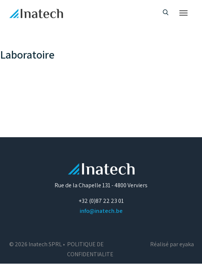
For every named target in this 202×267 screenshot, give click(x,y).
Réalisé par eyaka (172, 244)
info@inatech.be (101, 211)
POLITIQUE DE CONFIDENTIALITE (90, 249)
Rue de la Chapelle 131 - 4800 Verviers (101, 185)
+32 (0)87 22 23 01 (101, 201)
